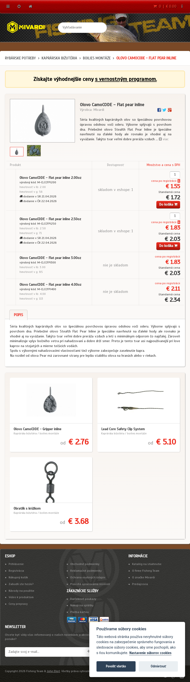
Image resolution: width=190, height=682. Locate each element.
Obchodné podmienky (84, 564)
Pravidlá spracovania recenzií (90, 584)
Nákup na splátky (82, 605)
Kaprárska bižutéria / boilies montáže (36, 433)
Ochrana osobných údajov (87, 577)
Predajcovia (140, 584)
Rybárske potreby (20, 58)
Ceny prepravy (18, 604)
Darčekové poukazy (83, 599)
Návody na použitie (21, 590)
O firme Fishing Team (145, 570)
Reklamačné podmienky (86, 570)
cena (154, 181)
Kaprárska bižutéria (59, 58)
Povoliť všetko (116, 666)
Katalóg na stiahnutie (147, 564)
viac (163, 139)
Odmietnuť (158, 666)
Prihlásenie (16, 564)
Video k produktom (21, 597)
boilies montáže (97, 58)
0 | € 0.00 (164, 6)
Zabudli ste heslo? (21, 584)
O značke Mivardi (143, 577)
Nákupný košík (18, 577)
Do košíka (168, 204)
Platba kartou (79, 612)
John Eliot (53, 671)
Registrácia (16, 570)
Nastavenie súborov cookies (150, 653)
